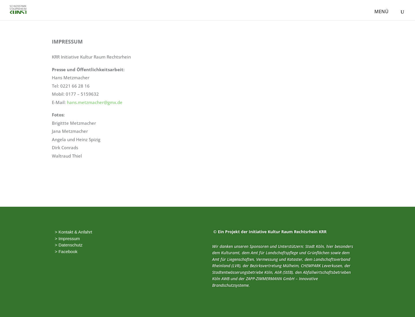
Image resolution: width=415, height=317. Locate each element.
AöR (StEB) (284, 272)
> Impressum (67, 238)
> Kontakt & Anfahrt (73, 231)
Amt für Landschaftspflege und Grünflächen (290, 252)
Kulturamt (230, 252)
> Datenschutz (68, 244)
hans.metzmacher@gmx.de (94, 96)
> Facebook (66, 251)
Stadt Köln (314, 246)
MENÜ (381, 12)
